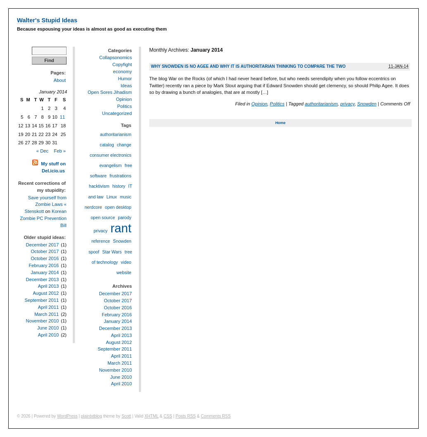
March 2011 (46, 314)
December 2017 (42, 244)
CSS (168, 416)
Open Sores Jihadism (110, 92)
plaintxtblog (91, 416)
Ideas (126, 85)
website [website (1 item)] (124, 272)
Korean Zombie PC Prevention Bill (43, 218)
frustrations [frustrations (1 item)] (120, 175)
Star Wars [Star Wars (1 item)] (112, 251)
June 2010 (48, 327)
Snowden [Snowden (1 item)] (122, 241)
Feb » (60, 150)
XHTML (152, 416)
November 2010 (42, 320)
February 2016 (44, 265)
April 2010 (48, 334)
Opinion (259, 103)
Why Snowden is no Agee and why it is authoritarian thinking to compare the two (248, 66)
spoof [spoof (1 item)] (93, 251)
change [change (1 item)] (124, 144)
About (60, 80)
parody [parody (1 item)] (124, 217)
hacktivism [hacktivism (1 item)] (99, 186)
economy (122, 71)
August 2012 (46, 293)
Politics (277, 103)
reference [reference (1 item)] (100, 241)
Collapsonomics (115, 57)
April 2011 (48, 307)
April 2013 (48, 286)
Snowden (367, 103)
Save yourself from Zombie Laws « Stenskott (46, 204)
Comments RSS (216, 416)
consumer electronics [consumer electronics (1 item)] (110, 155)
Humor (125, 78)
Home (280, 123)
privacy (347, 103)
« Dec (42, 150)
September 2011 (41, 300)
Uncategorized (117, 113)
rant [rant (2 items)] (120, 228)
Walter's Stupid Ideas (47, 20)
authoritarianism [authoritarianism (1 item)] (115, 134)
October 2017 (45, 251)
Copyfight (122, 64)
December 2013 (42, 279)
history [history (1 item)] (118, 186)
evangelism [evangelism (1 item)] (110, 165)
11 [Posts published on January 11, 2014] (62, 117)
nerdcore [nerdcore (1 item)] (93, 207)
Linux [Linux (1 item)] (111, 196)
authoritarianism (321, 103)
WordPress (67, 416)
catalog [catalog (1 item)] (107, 144)
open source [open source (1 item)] (103, 217)
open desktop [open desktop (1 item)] (118, 207)
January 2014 (45, 272)
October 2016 (45, 258)
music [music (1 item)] (125, 196)
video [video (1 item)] (126, 262)
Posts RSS (186, 416)
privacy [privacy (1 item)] (100, 230)
